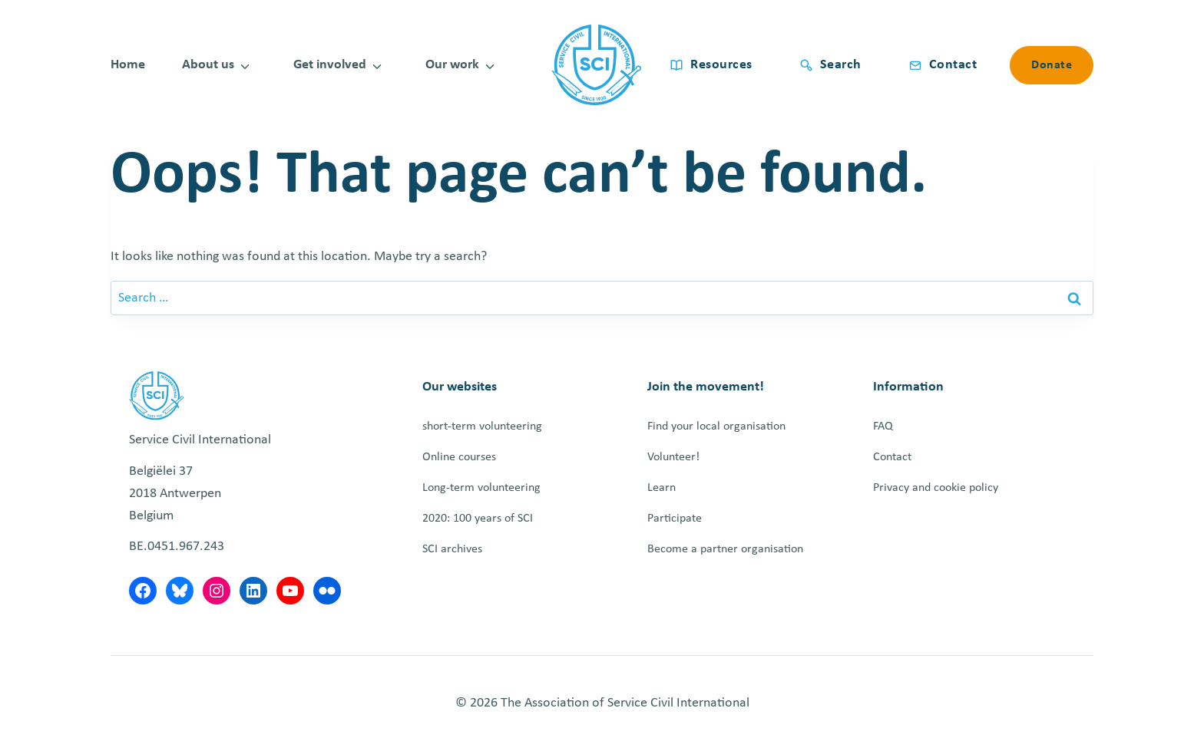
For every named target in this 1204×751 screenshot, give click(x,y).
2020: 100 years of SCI (477, 518)
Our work (452, 65)
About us (208, 65)
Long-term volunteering (481, 488)
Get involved (329, 65)
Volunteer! (673, 457)
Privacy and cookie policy (935, 488)
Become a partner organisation (725, 549)
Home (128, 65)
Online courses (459, 457)
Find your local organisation (716, 426)
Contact (892, 457)
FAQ (883, 426)
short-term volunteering (482, 426)
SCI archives (452, 549)
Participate (674, 518)
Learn (661, 488)
